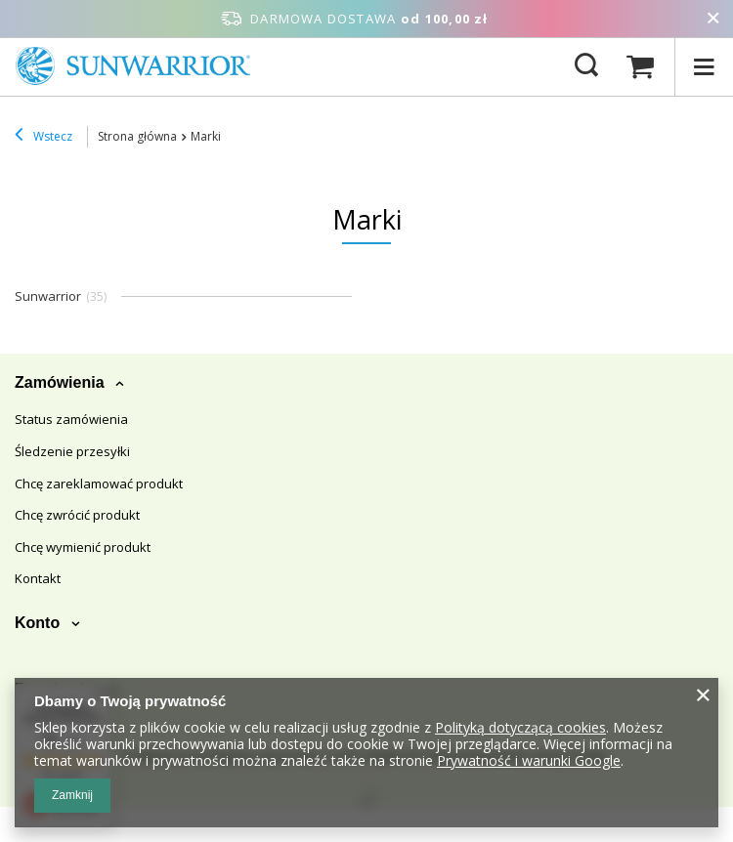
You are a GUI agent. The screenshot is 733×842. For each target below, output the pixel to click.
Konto (40, 622)
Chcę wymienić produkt (83, 548)
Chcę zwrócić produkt (77, 516)
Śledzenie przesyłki (72, 452)
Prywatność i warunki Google (529, 760)
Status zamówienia (71, 420)
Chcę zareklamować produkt (99, 484)
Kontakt (38, 579)
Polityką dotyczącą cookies (520, 727)
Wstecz (43, 137)
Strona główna (137, 136)
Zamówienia (61, 382)
